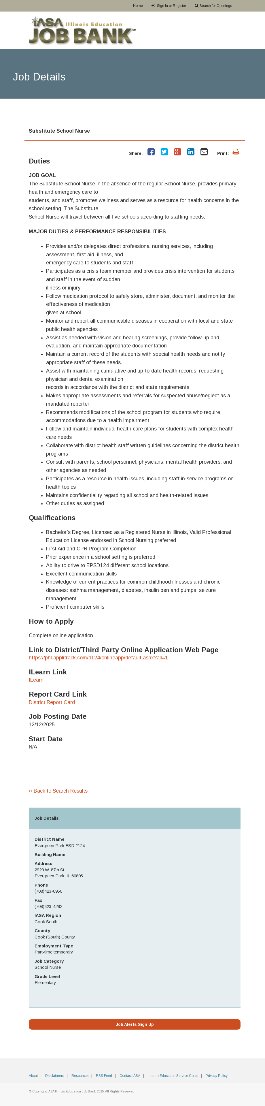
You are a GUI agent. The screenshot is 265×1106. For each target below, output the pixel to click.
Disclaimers (54, 1076)
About (33, 1076)
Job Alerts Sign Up (135, 1024)
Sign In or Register (169, 5)
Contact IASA (130, 1076)
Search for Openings (213, 5)
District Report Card (52, 702)
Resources (79, 1076)
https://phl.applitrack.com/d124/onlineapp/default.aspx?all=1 (98, 658)
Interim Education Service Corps (173, 1076)
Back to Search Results (58, 791)
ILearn (36, 680)
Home (138, 6)
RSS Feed (104, 1076)
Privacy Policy (217, 1076)
